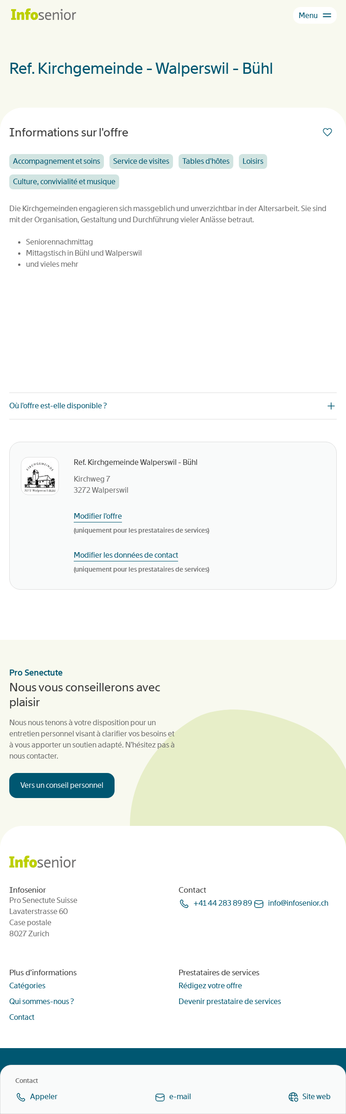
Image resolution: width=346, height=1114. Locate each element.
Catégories (27, 986)
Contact (21, 1017)
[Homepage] (43, 15)
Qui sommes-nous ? (41, 1001)
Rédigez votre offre (210, 986)
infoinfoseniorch (298, 903)
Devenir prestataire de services (230, 1001)
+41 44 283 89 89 (222, 903)
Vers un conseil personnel (61, 785)
